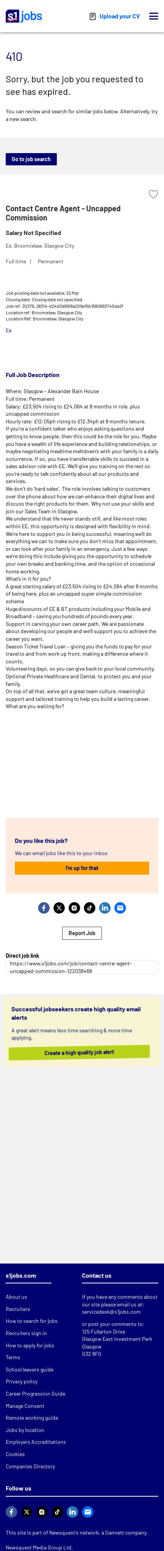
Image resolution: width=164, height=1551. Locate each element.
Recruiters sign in (26, 1333)
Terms (13, 1357)
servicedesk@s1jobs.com (111, 1311)
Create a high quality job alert (85, 1052)
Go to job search (31, 159)
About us (16, 1296)
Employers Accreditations (36, 1441)
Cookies (15, 1454)
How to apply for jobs (30, 1345)
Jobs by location (25, 1430)
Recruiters (18, 1309)
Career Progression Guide (35, 1393)
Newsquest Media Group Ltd (38, 1547)
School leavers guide (29, 1369)
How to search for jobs (32, 1321)
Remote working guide (32, 1417)
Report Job (82, 933)
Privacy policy (21, 1381)
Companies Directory (30, 1466)
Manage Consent (25, 1405)
